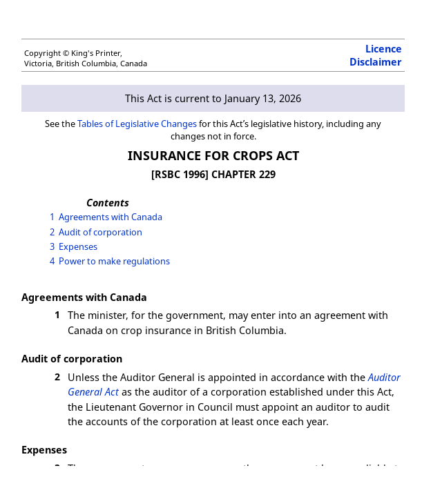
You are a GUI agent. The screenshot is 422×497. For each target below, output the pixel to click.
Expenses (78, 246)
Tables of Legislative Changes (137, 123)
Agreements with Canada (110, 217)
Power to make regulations (114, 261)
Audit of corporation (100, 232)
